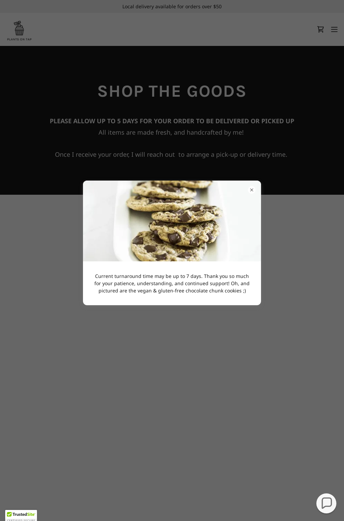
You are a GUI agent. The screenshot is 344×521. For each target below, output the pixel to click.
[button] (326, 503)
